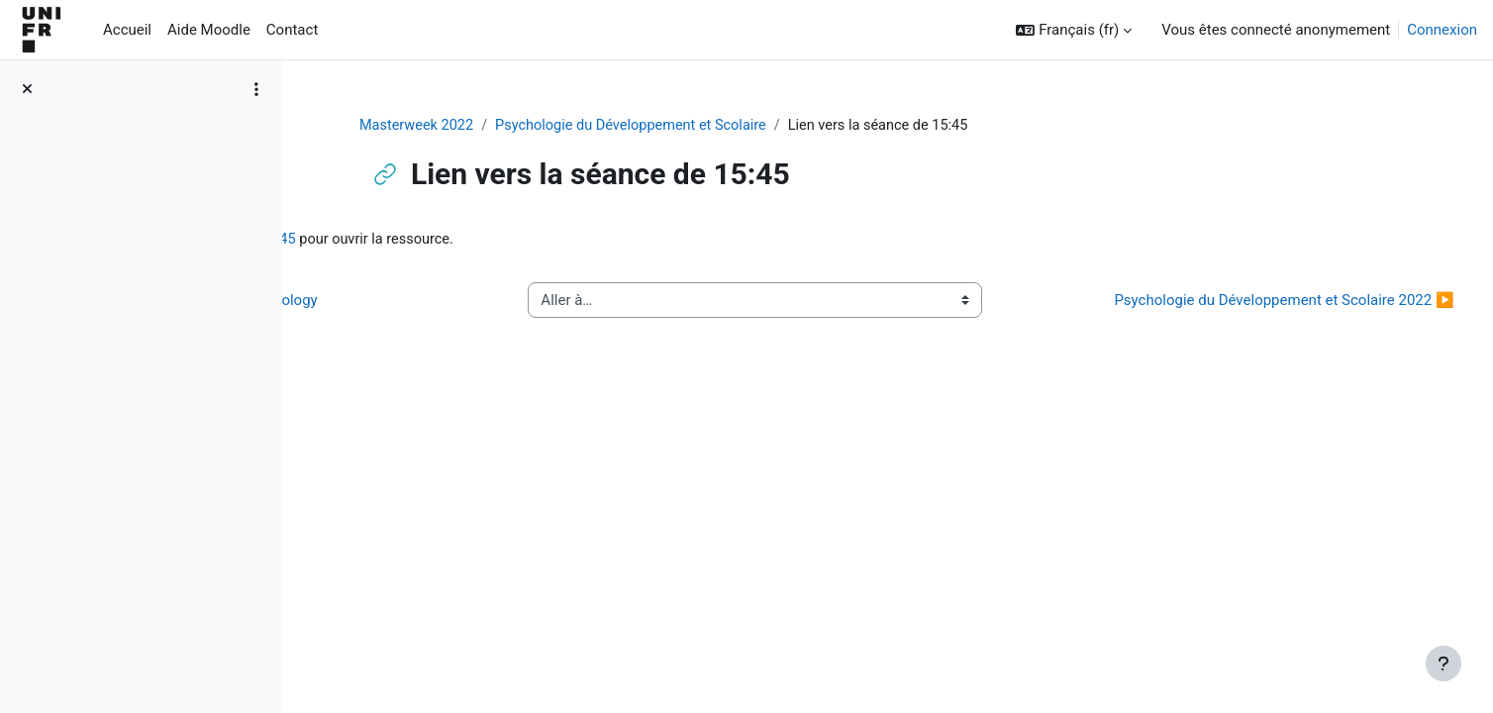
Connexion (1442, 30)
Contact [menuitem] (292, 30)
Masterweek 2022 (535, 126)
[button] (1074, 30)
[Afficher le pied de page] (1443, 663)
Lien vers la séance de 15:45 (488, 241)
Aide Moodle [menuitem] (208, 30)
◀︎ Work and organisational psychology (464, 312)
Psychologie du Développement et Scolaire (756, 126)
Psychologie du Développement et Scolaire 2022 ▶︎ (1251, 312)
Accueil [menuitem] (127, 30)
